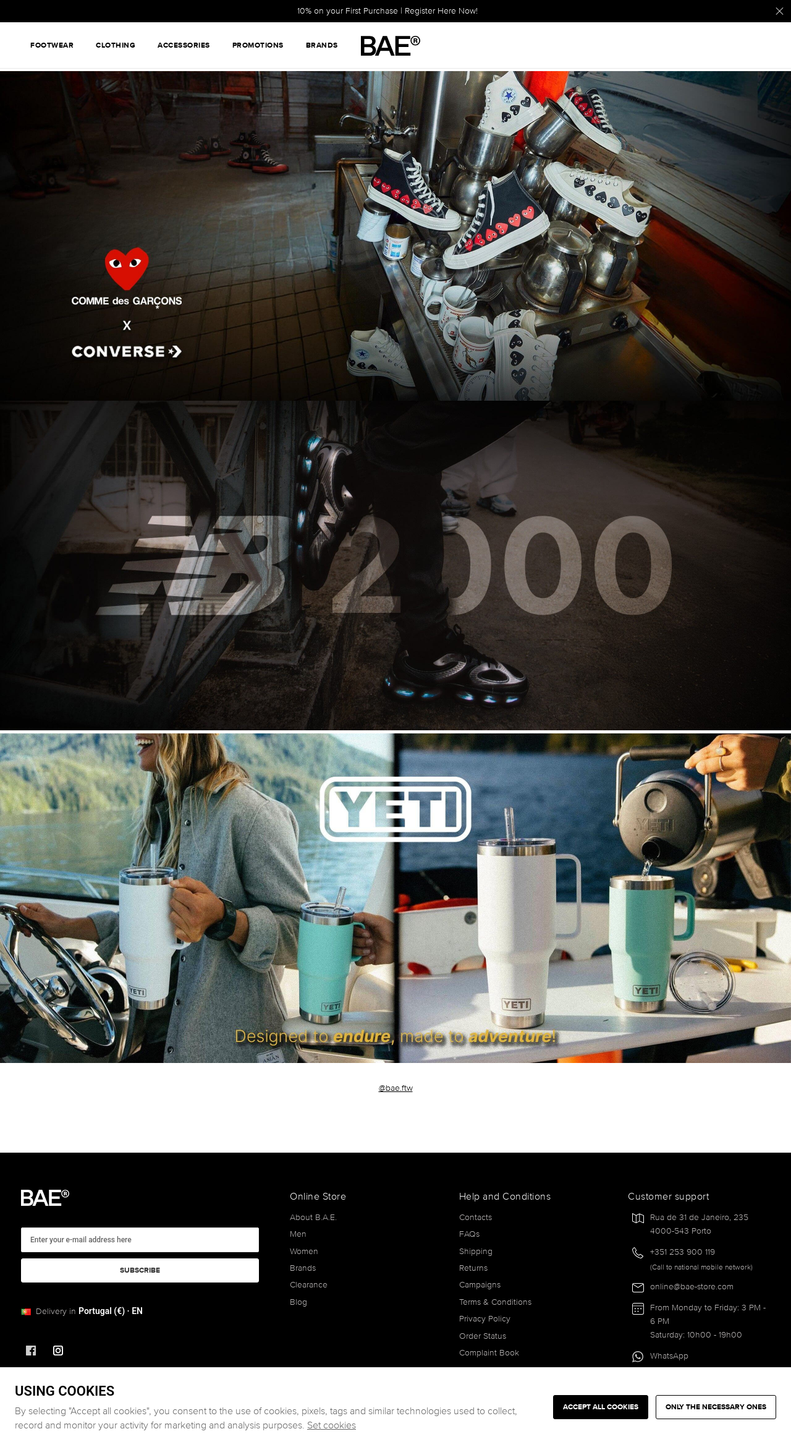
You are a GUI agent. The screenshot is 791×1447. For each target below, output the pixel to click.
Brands (303, 1268)
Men (298, 1234)
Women (304, 1251)
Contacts (475, 1217)
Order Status (482, 1336)
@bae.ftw (396, 1088)
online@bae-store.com (692, 1286)
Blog (298, 1302)
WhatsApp (669, 1356)
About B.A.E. (313, 1217)
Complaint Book (489, 1352)
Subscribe (140, 1270)
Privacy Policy (484, 1318)
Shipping (476, 1251)
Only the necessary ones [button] (716, 1407)
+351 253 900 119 (682, 1252)
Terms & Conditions (495, 1302)
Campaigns (480, 1284)
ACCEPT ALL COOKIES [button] (600, 1407)
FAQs (469, 1234)
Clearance (309, 1284)
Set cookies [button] (331, 1425)
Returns (473, 1268)
